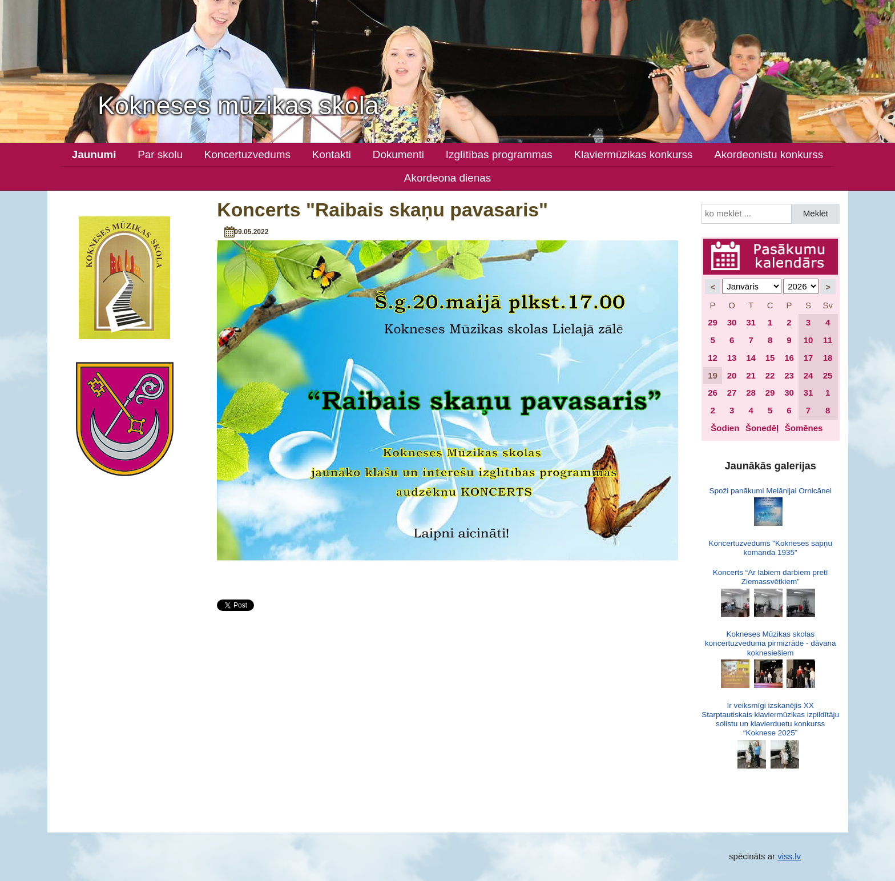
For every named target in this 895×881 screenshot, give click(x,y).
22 (770, 375)
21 (751, 375)
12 (712, 358)
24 (808, 375)
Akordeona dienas (447, 178)
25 (828, 375)
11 (828, 340)
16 (789, 358)
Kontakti (331, 154)
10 (808, 340)
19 (712, 375)
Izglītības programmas (499, 154)
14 (751, 358)
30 (732, 322)
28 (751, 392)
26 (712, 392)
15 (770, 358)
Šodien (725, 428)
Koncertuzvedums (247, 154)
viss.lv (789, 856)
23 (789, 375)
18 (828, 358)
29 (712, 322)
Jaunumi (94, 154)
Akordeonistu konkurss (768, 154)
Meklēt (815, 213)
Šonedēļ (762, 428)
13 (732, 358)
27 (732, 392)
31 (751, 322)
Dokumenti (398, 154)
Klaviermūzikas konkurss (633, 154)
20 (732, 375)
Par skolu (160, 154)
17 (808, 358)
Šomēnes (804, 428)
